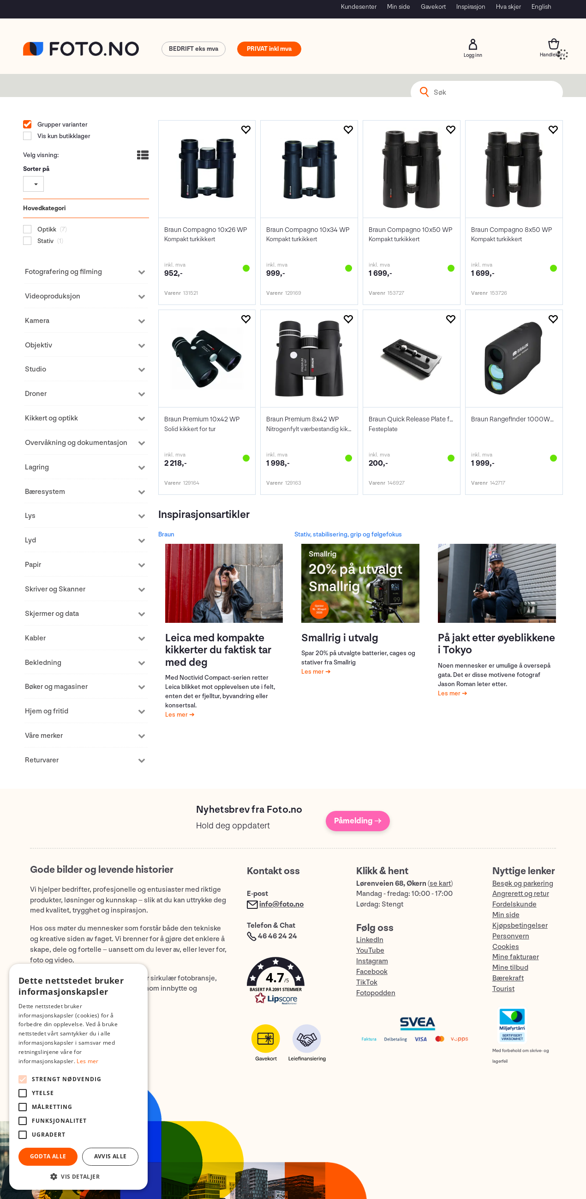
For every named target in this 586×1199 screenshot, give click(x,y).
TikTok (366, 982)
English (541, 7)
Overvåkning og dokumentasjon (76, 442)
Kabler (35, 638)
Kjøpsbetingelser (520, 925)
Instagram (372, 961)
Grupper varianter (62, 124)
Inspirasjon (470, 7)
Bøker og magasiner (56, 686)
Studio (35, 369)
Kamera (37, 320)
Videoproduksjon (52, 296)
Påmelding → (358, 821)
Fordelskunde (514, 904)
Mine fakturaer (515, 957)
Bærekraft (508, 978)
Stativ (45, 241)
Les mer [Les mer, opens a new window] (87, 1061)
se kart (440, 883)
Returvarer (42, 760)
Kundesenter (359, 7)
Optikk (46, 229)
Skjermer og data (52, 613)
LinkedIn (369, 940)
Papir (33, 564)
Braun (166, 534)
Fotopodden (375, 993)
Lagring (37, 467)
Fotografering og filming (63, 272)
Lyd (30, 540)
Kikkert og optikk (51, 418)
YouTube (370, 950)
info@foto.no (281, 904)
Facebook (372, 972)
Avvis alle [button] (110, 1156)
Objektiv (38, 345)
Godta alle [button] (48, 1156)
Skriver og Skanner (55, 589)
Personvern (510, 936)
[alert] (78, 1077)
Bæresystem (45, 491)
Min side (398, 7)
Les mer (177, 714)
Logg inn (473, 44)
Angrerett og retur (520, 893)
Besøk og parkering (522, 883)
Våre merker (44, 735)
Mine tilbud (510, 967)
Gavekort (433, 7)
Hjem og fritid (46, 711)
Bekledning (43, 662)
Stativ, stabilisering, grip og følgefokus (348, 534)
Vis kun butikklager (63, 136)
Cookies (505, 947)
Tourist (503, 989)
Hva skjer (508, 7)
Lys (30, 515)
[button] (292, 983)
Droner (36, 394)
